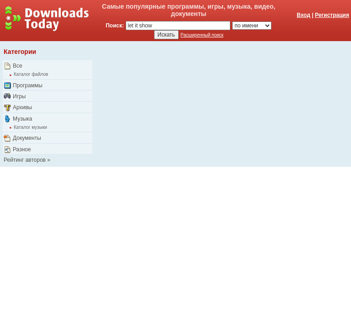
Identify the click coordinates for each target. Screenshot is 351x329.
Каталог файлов (31, 74)
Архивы (22, 107)
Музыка (22, 119)
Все (17, 66)
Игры (19, 96)
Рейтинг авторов (25, 160)
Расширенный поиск (202, 34)
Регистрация (332, 15)
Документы (27, 138)
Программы (28, 85)
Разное (22, 149)
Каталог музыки (30, 127)
